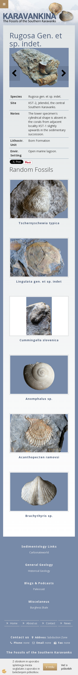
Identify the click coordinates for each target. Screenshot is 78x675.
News (67, 623)
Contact (50, 623)
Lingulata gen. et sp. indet (39, 281)
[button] (63, 73)
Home (13, 623)
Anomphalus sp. (39, 399)
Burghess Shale (39, 607)
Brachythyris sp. (39, 516)
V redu (50, 667)
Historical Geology (39, 571)
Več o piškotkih (66, 666)
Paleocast (39, 589)
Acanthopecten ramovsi (39, 457)
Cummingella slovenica (39, 340)
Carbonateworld (39, 552)
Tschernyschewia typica (39, 223)
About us (31, 623)
